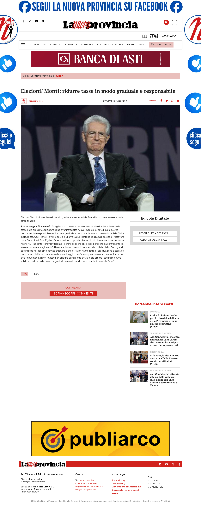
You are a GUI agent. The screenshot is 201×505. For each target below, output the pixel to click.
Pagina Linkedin (45, 21)
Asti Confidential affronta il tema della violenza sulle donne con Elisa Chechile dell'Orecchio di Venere (164, 380)
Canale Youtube (38, 21)
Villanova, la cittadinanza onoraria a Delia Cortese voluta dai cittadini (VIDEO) (164, 359)
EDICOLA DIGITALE (150, 36)
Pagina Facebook (26, 21)
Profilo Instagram (32, 21)
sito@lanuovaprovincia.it (86, 489)
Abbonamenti (169, 36)
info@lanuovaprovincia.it (86, 483)
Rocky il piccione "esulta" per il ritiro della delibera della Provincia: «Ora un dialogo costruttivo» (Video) (164, 321)
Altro (59, 76)
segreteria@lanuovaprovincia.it (89, 486)
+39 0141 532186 (86, 480)
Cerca (166, 22)
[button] (24, 44)
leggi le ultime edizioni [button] (153, 233)
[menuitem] (37, 45)
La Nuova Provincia (41, 75)
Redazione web (36, 101)
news (36, 274)
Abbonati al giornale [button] (153, 239)
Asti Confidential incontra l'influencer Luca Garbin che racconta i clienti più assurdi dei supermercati (165, 341)
